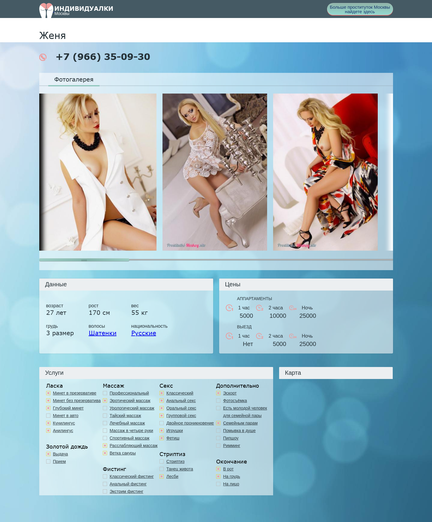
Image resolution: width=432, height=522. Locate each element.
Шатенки (103, 332)
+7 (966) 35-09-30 (94, 56)
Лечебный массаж (127, 423)
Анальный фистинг (128, 484)
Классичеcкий (179, 393)
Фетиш (172, 438)
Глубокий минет (68, 408)
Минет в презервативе (75, 393)
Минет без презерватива (77, 400)
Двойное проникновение (190, 423)
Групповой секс (181, 415)
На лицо (231, 484)
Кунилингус (64, 423)
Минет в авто (66, 415)
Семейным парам (240, 423)
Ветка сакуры (123, 453)
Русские (143, 332)
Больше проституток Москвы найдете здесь (360, 9)
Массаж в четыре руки (131, 430)
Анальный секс (181, 400)
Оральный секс (181, 408)
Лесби (172, 476)
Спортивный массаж (130, 438)
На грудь (231, 476)
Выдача (60, 454)
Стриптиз (175, 461)
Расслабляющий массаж (134, 445)
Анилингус (63, 430)
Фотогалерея (74, 79)
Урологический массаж (132, 408)
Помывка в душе (239, 430)
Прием (59, 461)
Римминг (231, 445)
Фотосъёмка (235, 400)
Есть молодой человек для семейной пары (245, 412)
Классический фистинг (132, 476)
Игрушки (174, 430)
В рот (228, 469)
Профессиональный (129, 393)
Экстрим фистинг (126, 491)
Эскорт (230, 393)
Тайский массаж (125, 415)
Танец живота (179, 469)
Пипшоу (230, 438)
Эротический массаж (130, 400)
